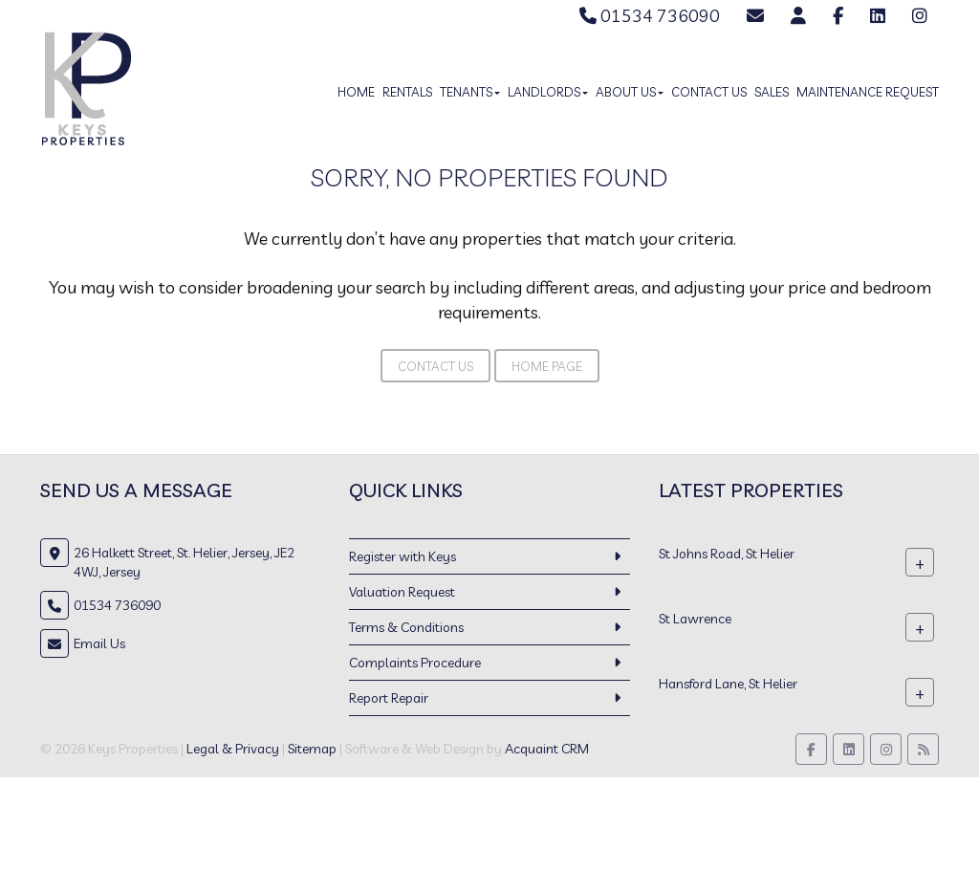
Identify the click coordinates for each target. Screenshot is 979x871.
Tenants (470, 91)
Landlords (548, 91)
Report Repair (388, 698)
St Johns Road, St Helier (726, 553)
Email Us (99, 643)
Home (356, 91)
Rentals (407, 91)
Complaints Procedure (415, 662)
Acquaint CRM (547, 748)
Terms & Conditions (406, 627)
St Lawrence (695, 618)
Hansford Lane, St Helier (728, 683)
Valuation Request (402, 591)
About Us (630, 91)
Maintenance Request (867, 91)
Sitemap (312, 748)
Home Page (546, 366)
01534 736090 (649, 16)
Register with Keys (402, 556)
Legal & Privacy (232, 748)
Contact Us (709, 91)
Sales (771, 91)
